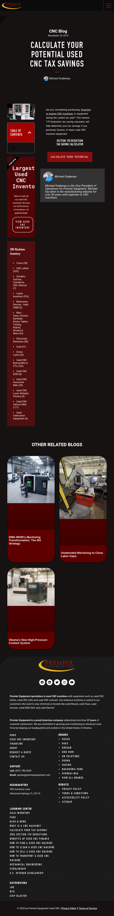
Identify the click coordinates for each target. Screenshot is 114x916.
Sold (18, 346)
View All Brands (73, 777)
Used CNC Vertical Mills (20, 403)
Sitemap (67, 801)
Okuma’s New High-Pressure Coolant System (28, 641)
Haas (65, 743)
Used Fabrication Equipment (19, 415)
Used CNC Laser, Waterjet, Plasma (21, 393)
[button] (29, 132)
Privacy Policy (71, 789)
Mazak (66, 739)
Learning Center (21, 808)
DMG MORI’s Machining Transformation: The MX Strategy (25, 540)
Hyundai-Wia (70, 773)
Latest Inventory (18, 295)
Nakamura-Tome (72, 769)
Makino (66, 764)
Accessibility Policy (75, 797)
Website (63, 784)
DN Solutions (71, 756)
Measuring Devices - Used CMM (20, 304)
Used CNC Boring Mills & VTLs (20, 363)
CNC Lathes (22, 268)
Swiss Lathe (18, 353)
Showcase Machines (20, 340)
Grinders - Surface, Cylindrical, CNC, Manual (20, 281)
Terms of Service (88, 908)
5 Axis (19, 263)
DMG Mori (68, 752)
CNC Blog (58, 31)
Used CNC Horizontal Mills (20, 382)
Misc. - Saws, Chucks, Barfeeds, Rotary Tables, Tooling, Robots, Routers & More (20, 323)
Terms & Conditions (75, 793)
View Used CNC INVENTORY (23, 224)
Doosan (67, 747)
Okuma (66, 760)
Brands (63, 734)
